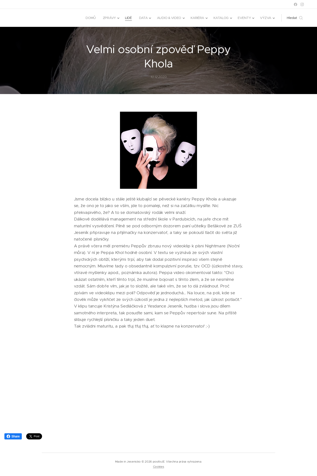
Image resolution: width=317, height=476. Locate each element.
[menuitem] (88, 17)
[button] (294, 17)
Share (13, 436)
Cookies (158, 467)
